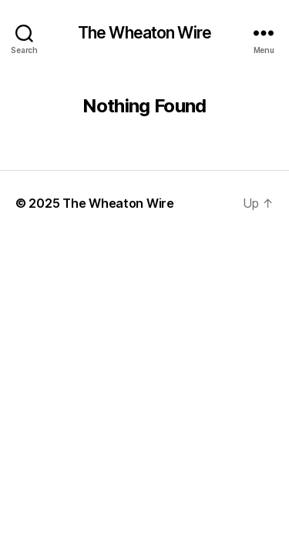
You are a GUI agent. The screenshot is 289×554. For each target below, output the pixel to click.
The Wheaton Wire (144, 33)
